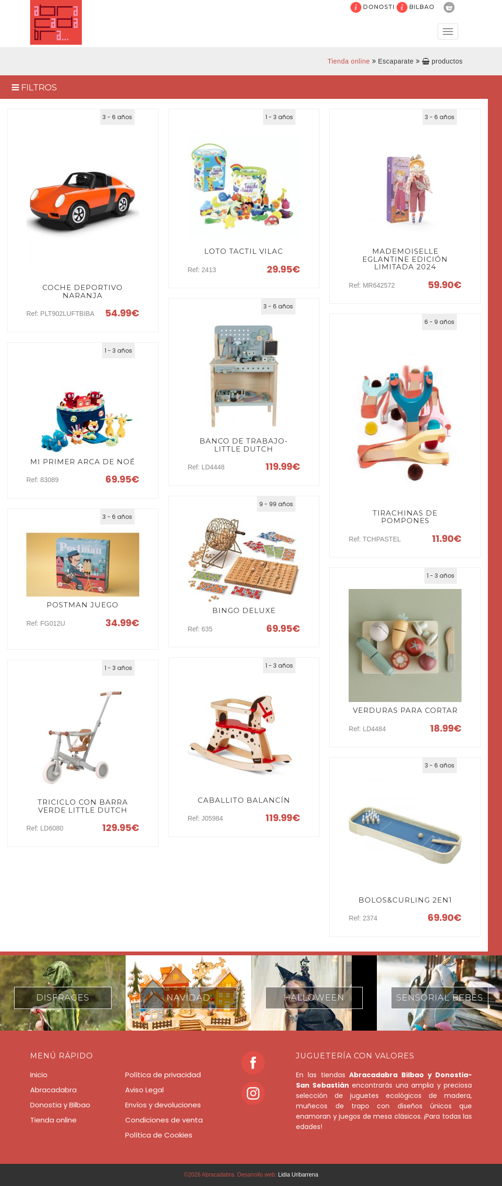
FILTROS (34, 87)
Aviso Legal (144, 1090)
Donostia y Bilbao (60, 1105)
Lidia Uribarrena (298, 1174)
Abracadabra (53, 1090)
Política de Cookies (158, 1135)
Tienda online (348, 61)
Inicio (39, 1075)
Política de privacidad (163, 1075)
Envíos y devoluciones (163, 1105)
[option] (63, 993)
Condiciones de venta (164, 1120)
